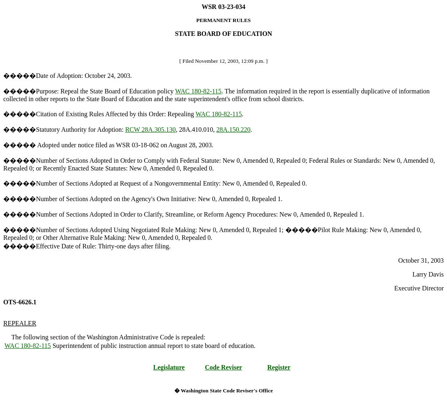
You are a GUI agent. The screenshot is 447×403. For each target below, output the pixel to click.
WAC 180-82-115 (198, 91)
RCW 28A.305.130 (150, 129)
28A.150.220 (233, 129)
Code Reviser (223, 367)
